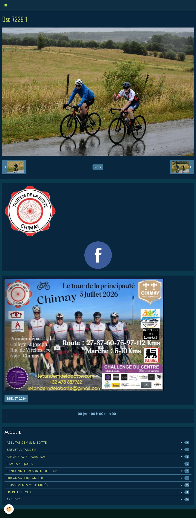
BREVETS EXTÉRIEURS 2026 (98, 457)
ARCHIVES (98, 499)
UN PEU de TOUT (98, 492)
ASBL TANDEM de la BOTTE (98, 442)
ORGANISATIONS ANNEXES (98, 478)
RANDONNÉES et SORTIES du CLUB (98, 471)
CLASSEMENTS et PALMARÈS (98, 485)
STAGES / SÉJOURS (98, 464)
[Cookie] (9, 509)
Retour (98, 167)
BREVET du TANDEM (98, 450)
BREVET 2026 (16, 398)
